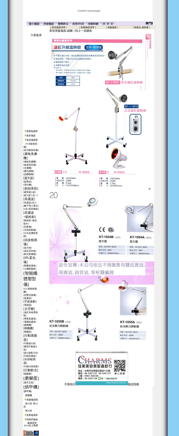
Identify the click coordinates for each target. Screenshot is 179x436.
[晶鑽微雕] (28, 174)
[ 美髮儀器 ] (112, 27)
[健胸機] (27, 325)
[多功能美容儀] (31, 150)
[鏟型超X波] (29, 192)
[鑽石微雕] (28, 171)
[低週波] (27, 298)
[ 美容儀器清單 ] (58, 27)
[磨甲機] (27, 391)
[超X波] (28, 178)
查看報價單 (32, 131)
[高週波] (29, 199)
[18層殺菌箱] (29, 268)
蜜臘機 (28, 395)
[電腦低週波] (29, 321)
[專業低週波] (29, 318)
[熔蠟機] (28, 328)
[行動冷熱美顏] (31, 366)
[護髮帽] (27, 373)
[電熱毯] (27, 305)
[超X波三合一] (30, 195)
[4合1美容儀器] (31, 209)
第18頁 (28, 403)
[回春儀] (27, 226)
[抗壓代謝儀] (29, 295)
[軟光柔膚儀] (29, 254)
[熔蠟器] (27, 331)
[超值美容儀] (29, 164)
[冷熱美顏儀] (29, 230)
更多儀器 (30, 135)
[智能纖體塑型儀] (30, 279)
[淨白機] (27, 184)
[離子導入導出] (31, 205)
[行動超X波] (29, 343)
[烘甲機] (31, 387)
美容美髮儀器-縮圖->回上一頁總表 (70, 30)
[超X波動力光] (30, 352)
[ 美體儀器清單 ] (88, 27)
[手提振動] (30, 301)
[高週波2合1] (29, 202)
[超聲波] (27, 181)
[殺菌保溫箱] (29, 265)
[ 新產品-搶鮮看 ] (141, 27)
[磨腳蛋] (31, 378)
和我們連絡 (32, 419)
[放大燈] (27, 247)
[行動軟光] (30, 370)
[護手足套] (28, 382)
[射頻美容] (30, 188)
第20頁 (28, 410)
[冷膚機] (27, 168)
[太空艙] (29, 309)
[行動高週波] (29, 356)
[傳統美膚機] (29, 161)
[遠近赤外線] (29, 251)
